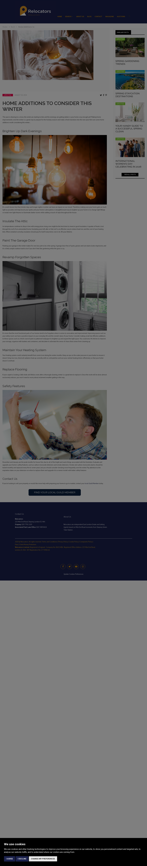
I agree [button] (9, 859)
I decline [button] (22, 859)
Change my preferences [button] (43, 859)
